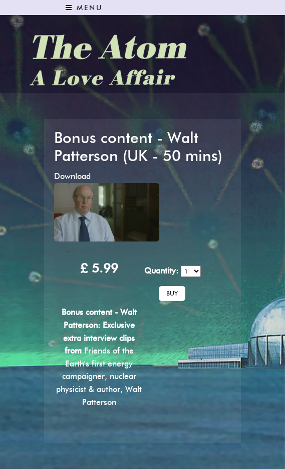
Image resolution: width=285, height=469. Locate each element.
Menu (84, 8)
